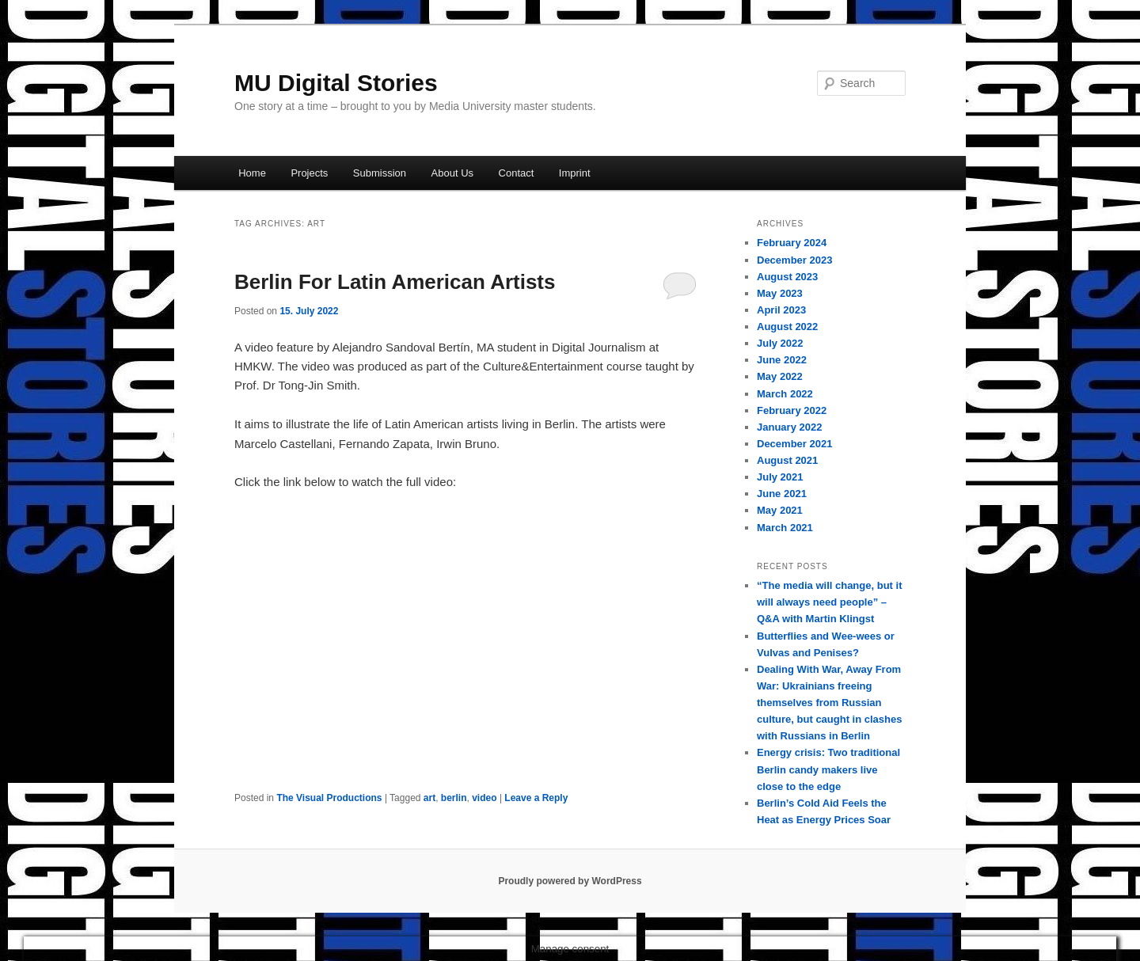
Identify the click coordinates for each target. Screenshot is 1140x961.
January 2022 (789, 427)
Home (252, 173)
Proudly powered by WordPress (569, 881)
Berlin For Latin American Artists (395, 282)
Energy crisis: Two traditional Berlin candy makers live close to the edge (828, 769)
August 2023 (787, 277)
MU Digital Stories (336, 83)
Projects (309, 173)
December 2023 (794, 260)
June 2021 (782, 493)
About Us (452, 173)
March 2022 (785, 394)
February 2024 (791, 243)
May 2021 (780, 510)
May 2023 (780, 293)
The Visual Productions (329, 797)
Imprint (575, 173)
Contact (516, 173)
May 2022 (780, 376)
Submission (379, 173)
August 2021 (787, 460)
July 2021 (780, 477)
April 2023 (781, 310)
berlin (454, 797)
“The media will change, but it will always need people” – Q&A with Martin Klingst (829, 602)
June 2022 (782, 360)
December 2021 (794, 444)
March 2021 (785, 528)
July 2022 (780, 343)
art (429, 797)
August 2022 (787, 326)
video (484, 797)
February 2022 (791, 410)
